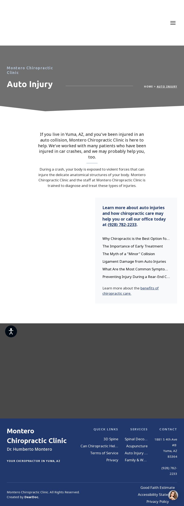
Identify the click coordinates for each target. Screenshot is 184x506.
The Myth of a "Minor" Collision (128, 253)
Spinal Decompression (136, 438)
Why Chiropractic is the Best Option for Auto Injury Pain (136, 238)
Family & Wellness (136, 459)
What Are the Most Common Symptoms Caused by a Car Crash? (136, 269)
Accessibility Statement (157, 494)
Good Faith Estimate (157, 487)
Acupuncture (137, 445)
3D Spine (110, 438)
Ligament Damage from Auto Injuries (134, 261)
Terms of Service (104, 452)
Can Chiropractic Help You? (99, 445)
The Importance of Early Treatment (132, 246)
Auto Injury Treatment (136, 452)
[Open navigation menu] (173, 23)
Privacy (112, 459)
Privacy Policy (157, 501)
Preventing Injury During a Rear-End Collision (136, 276)
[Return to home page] (23, 22)
